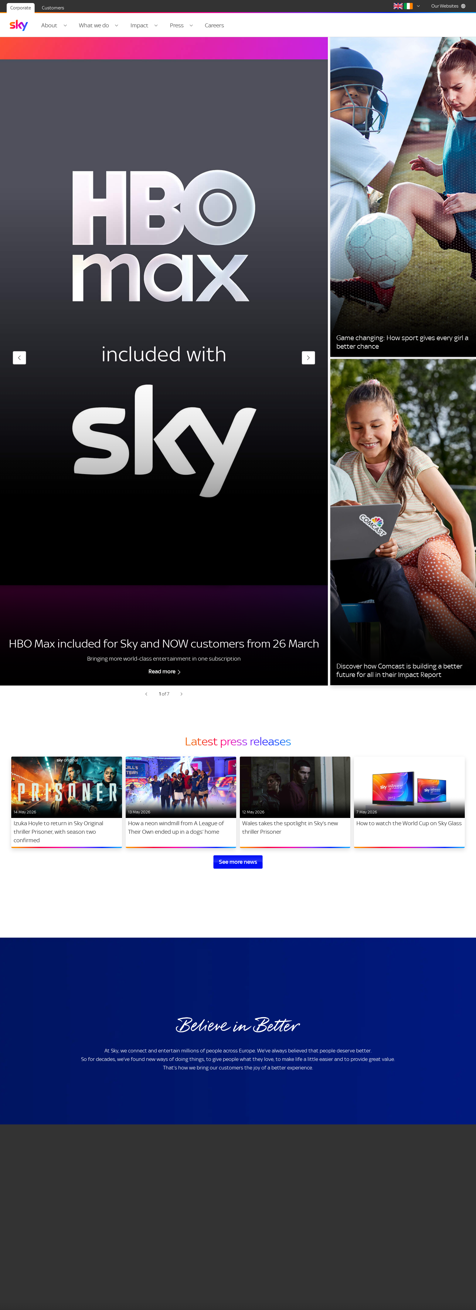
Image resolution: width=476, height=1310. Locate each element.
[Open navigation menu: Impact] (154, 25)
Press (174, 25)
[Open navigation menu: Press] (188, 25)
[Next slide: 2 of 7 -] (181, 701)
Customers (53, 8)
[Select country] (408, 6)
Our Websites (448, 6)
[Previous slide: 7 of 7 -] (146, 701)
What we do (93, 25)
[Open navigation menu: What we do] (115, 25)
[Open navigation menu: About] (65, 25)
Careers (211, 25)
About (49, 25)
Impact (138, 25)
